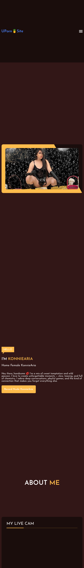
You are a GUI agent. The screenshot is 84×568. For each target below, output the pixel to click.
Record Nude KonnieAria (18, 389)
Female (15, 365)
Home (5, 365)
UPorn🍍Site (12, 31)
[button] (81, 31)
